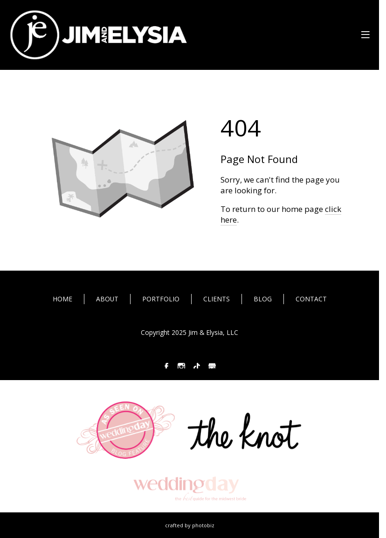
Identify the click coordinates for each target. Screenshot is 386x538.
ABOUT (107, 298)
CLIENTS (216, 298)
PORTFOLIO (160, 298)
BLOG (263, 298)
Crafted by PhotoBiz (189, 525)
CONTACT (311, 298)
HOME (62, 298)
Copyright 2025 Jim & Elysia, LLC (189, 332)
